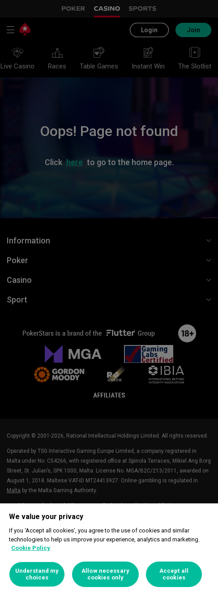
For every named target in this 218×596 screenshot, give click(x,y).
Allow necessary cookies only (105, 574)
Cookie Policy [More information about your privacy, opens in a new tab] (30, 548)
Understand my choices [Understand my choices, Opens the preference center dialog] (37, 574)
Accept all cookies (173, 574)
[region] (109, 549)
